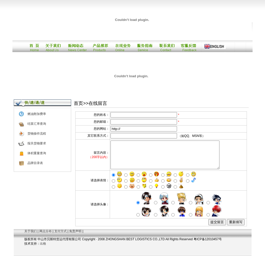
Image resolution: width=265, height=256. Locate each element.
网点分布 (45, 231)
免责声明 (75, 231)
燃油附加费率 (36, 114)
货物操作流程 (36, 133)
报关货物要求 (36, 143)
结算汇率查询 (36, 124)
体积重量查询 (36, 153)
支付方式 (60, 231)
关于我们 (30, 231)
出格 (43, 243)
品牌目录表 (35, 163)
